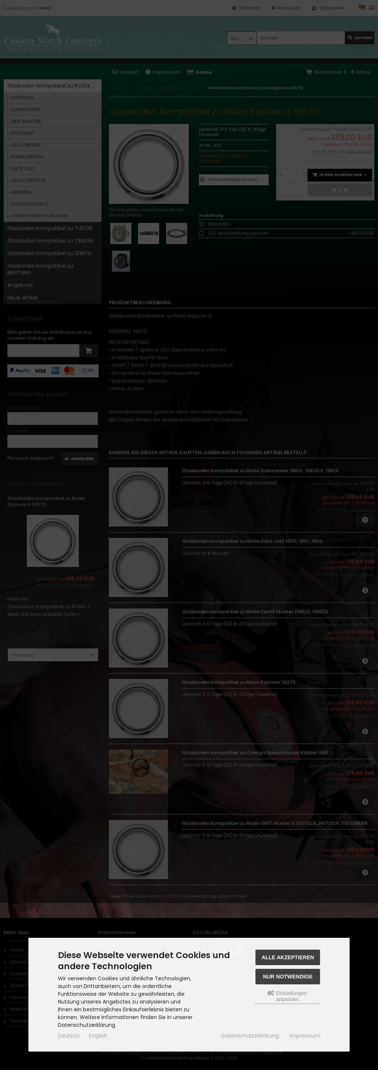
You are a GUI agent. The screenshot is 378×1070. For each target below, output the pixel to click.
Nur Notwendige (288, 977)
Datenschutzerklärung (250, 1035)
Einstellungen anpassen (287, 996)
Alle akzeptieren (287, 957)
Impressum (305, 1035)
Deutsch (69, 1035)
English (98, 1035)
